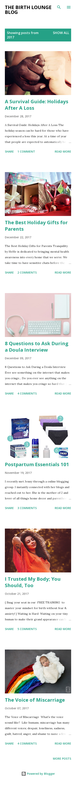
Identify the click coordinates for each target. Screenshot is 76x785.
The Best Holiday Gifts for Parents (36, 225)
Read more (63, 151)
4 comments (27, 393)
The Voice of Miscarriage (35, 699)
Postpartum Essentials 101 (37, 464)
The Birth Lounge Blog (28, 9)
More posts (62, 758)
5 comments (27, 629)
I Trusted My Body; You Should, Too (33, 582)
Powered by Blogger (38, 774)
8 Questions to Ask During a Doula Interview (36, 346)
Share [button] (9, 151)
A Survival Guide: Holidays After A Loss (36, 104)
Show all (61, 33)
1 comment (26, 151)
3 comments (27, 508)
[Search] (59, 7)
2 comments (27, 272)
